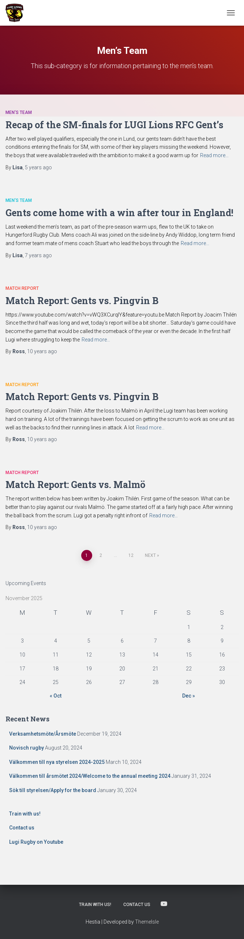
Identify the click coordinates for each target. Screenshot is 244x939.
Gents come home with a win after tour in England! (119, 213)
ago (38, 167)
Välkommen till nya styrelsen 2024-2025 (57, 762)
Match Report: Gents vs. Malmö (75, 484)
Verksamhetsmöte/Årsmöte (42, 734)
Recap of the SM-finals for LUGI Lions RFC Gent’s (114, 125)
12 (131, 555)
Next (150, 555)
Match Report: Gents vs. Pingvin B (81, 301)
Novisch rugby (26, 748)
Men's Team (18, 112)
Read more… (214, 155)
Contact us (21, 828)
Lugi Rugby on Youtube (36, 842)
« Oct (55, 696)
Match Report (22, 288)
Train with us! (25, 814)
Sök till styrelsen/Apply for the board (52, 790)
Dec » (188, 696)
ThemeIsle (147, 922)
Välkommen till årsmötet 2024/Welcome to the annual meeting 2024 (89, 776)
